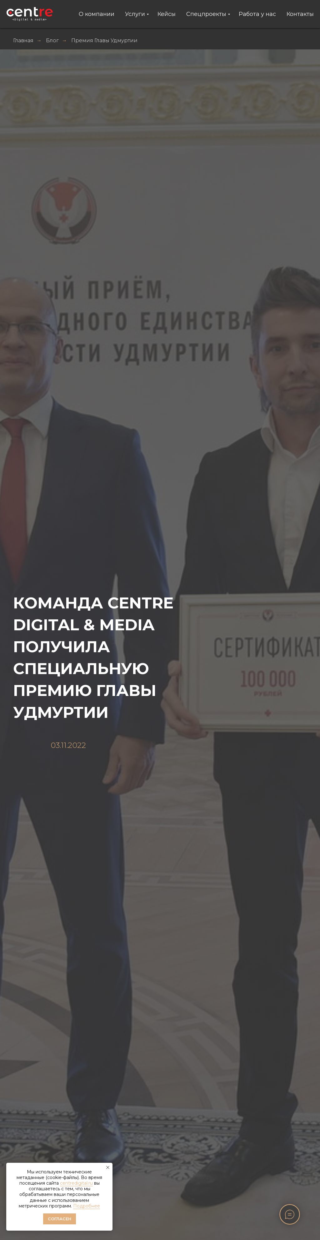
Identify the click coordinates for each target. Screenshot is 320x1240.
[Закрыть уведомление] (108, 1167)
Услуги (135, 14)
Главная (23, 40)
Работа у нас (257, 14)
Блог (52, 40)
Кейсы (167, 14)
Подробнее (86, 1206)
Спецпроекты (206, 14)
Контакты (300, 14)
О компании (96, 14)
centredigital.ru (76, 1183)
